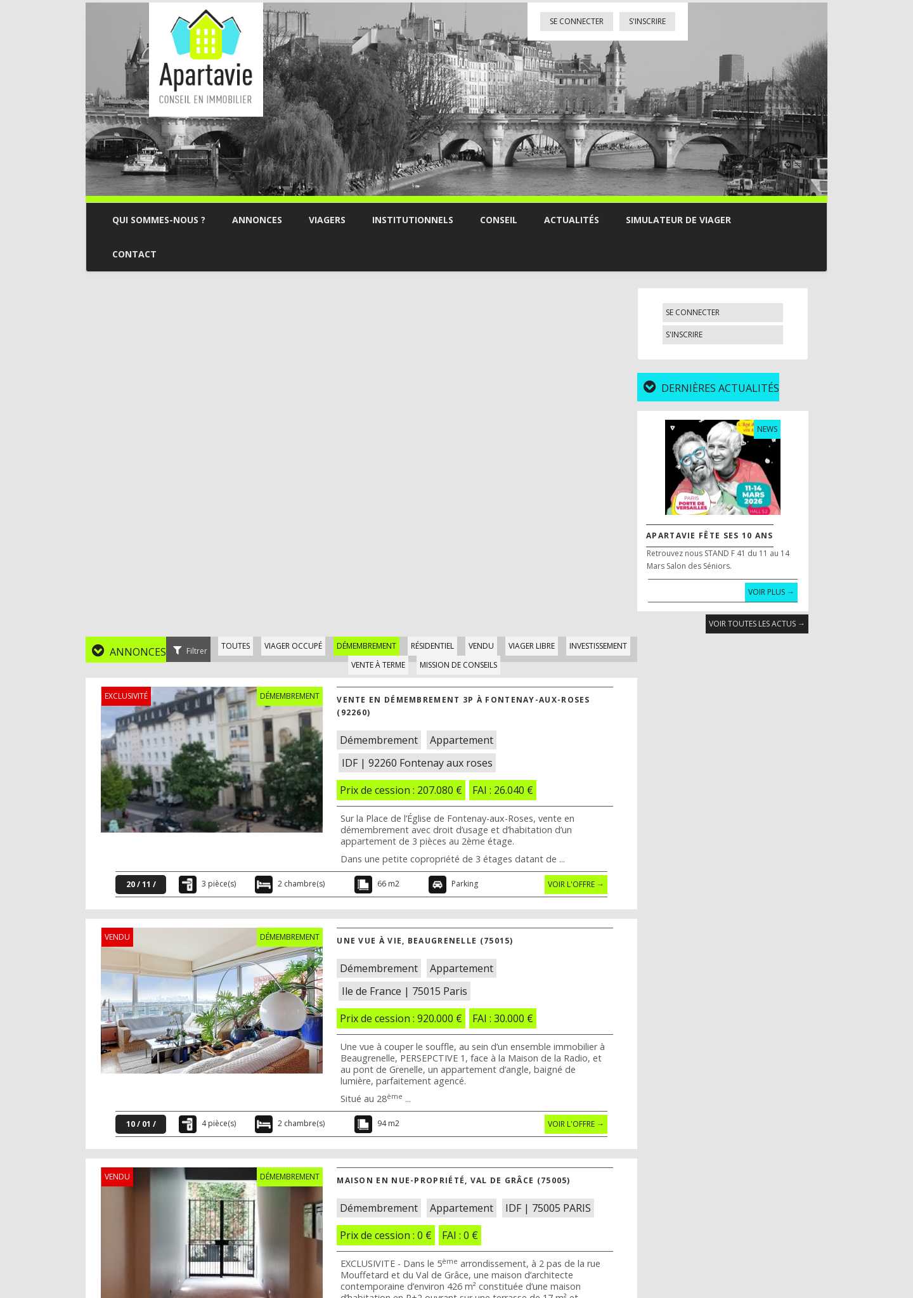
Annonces (257, 220)
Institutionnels (412, 220)
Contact (134, 254)
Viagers (327, 220)
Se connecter (577, 21)
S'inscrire (647, 21)
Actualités (571, 220)
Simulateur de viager (678, 220)
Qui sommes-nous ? (158, 220)
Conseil (498, 220)
